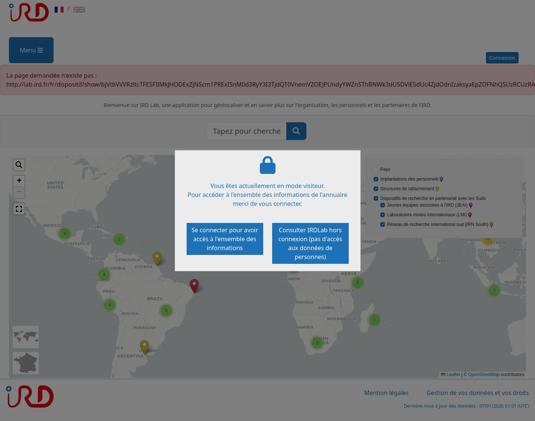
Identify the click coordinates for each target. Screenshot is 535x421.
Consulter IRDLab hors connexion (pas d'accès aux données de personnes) (310, 243)
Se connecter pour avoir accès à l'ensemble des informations (224, 239)
